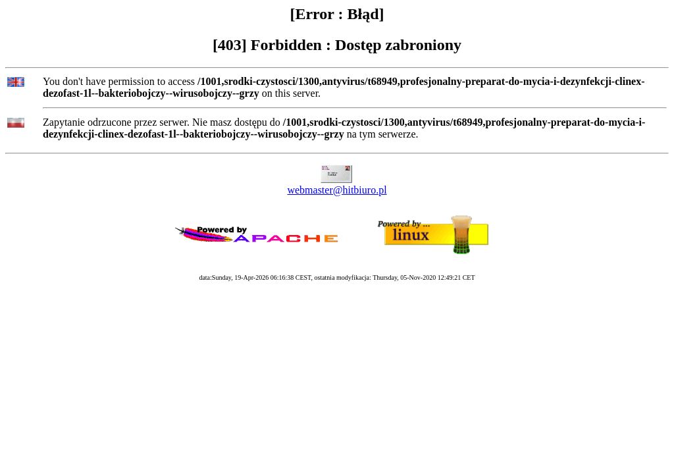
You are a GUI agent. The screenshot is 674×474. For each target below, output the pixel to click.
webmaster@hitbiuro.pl (336, 190)
